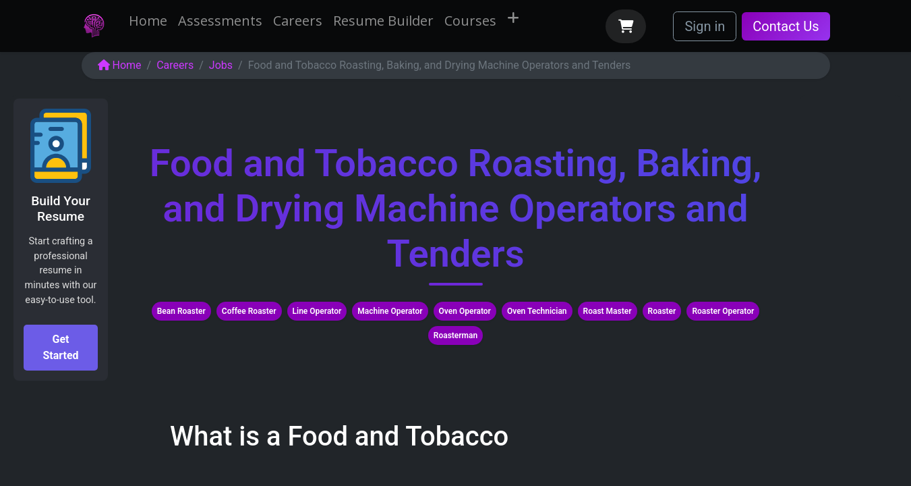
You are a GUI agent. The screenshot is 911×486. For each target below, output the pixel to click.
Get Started (60, 347)
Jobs (221, 65)
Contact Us (786, 26)
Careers (175, 65)
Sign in (704, 26)
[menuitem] (148, 20)
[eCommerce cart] (626, 26)
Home (120, 65)
